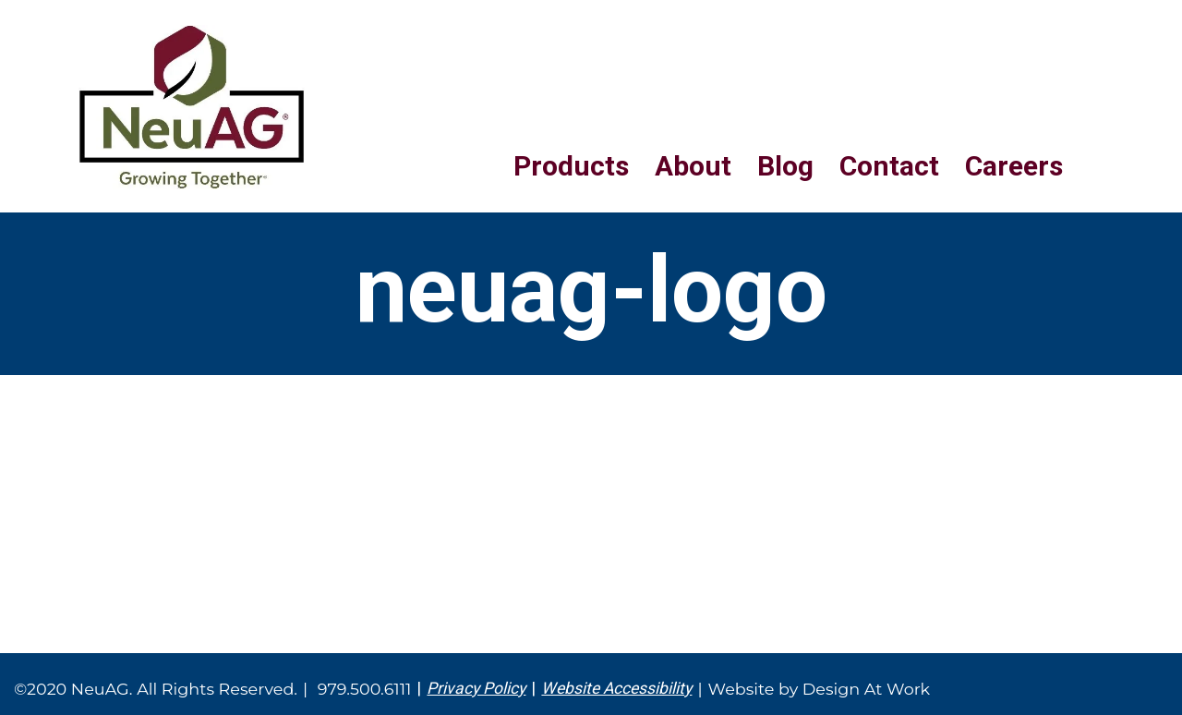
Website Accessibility (616, 688)
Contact (889, 166)
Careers (1014, 166)
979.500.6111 (365, 688)
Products (571, 166)
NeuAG (191, 107)
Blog (785, 166)
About (693, 166)
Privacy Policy (476, 688)
